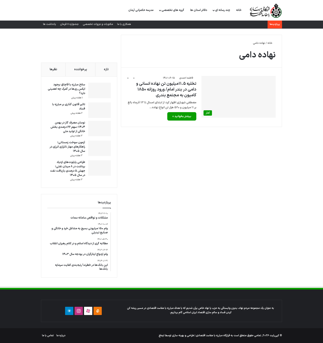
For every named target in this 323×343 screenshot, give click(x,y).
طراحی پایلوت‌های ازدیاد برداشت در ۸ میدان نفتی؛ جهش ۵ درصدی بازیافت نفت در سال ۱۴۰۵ (67, 168)
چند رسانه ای (222, 10)
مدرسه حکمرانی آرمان (140, 10)
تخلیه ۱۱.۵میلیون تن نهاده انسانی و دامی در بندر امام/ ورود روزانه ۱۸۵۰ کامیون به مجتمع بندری (166, 89)
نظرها (53, 69)
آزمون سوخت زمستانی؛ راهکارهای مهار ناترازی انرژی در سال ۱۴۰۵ (67, 146)
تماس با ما (48, 336)
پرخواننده (80, 69)
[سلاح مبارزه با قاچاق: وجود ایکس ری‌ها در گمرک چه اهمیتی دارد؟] (99, 90)
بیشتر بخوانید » (181, 116)
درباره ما (61, 336)
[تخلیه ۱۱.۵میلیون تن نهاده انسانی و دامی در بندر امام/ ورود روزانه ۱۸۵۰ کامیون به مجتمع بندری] (238, 97)
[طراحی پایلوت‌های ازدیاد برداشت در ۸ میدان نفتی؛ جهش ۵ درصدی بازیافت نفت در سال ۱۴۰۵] (99, 168)
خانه (238, 10)
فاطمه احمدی (186, 78)
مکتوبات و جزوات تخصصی (98, 24)
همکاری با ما (124, 24)
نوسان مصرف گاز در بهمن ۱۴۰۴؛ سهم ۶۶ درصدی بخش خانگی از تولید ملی (67, 127)
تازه (106, 69)
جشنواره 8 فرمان (69, 24)
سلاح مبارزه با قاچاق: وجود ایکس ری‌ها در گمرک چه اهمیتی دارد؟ (66, 89)
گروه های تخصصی (173, 10)
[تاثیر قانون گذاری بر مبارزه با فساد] (99, 110)
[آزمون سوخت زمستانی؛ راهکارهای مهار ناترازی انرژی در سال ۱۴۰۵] (99, 148)
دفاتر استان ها (198, 10)
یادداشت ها (49, 24)
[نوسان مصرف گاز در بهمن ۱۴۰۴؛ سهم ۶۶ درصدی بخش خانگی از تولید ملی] (99, 128)
